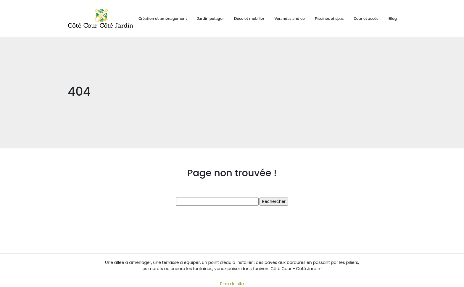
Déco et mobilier (249, 18)
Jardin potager (210, 18)
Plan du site (232, 284)
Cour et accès (366, 18)
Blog (393, 18)
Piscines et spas (329, 18)
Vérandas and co (289, 18)
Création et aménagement (162, 18)
